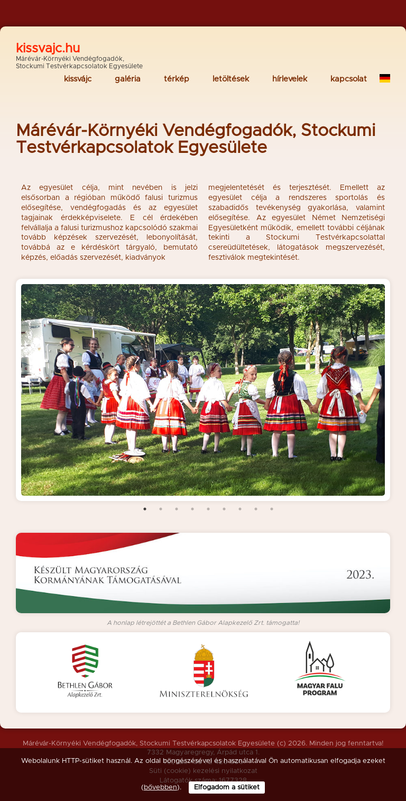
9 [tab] (271, 509)
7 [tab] (240, 509)
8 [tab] (256, 509)
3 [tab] (176, 509)
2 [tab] (160, 509)
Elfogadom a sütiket (227, 787)
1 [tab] (145, 509)
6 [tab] (224, 509)
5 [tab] (208, 509)
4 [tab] (192, 509)
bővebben (160, 787)
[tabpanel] (203, 390)
